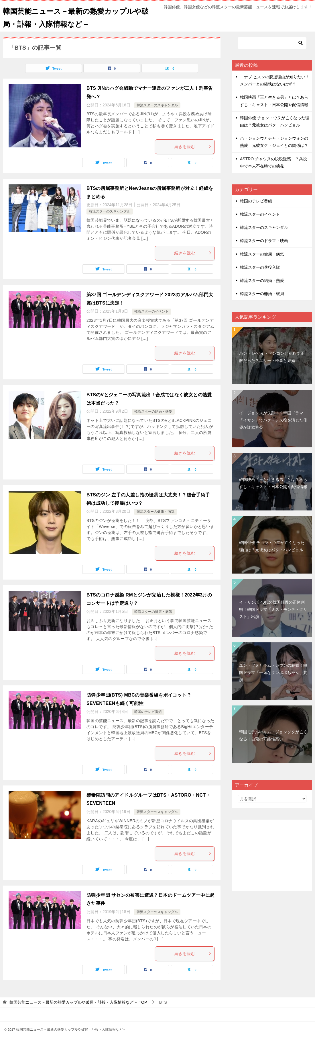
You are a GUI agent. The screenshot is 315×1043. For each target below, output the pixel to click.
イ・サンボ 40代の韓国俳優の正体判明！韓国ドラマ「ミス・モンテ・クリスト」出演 (273, 609)
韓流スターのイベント (151, 311)
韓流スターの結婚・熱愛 (153, 412)
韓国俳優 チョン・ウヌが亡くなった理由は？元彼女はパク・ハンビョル (271, 546)
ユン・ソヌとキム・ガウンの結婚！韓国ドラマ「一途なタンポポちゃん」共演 (273, 672)
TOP (78, 1002)
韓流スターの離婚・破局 (262, 293)
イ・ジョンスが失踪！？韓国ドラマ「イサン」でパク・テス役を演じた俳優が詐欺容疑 (273, 420)
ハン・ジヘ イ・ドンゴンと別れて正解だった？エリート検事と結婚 (271, 357)
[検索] (272, 43)
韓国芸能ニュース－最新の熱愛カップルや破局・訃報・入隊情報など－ (77, 16)
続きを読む (193, 146)
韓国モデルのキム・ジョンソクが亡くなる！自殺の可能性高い (273, 735)
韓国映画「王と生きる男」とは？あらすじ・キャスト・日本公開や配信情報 (273, 483)
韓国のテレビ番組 (148, 712)
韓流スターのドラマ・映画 (264, 240)
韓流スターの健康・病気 (155, 512)
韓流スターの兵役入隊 (260, 267)
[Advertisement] (272, 855)
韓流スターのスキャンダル (157, 105)
